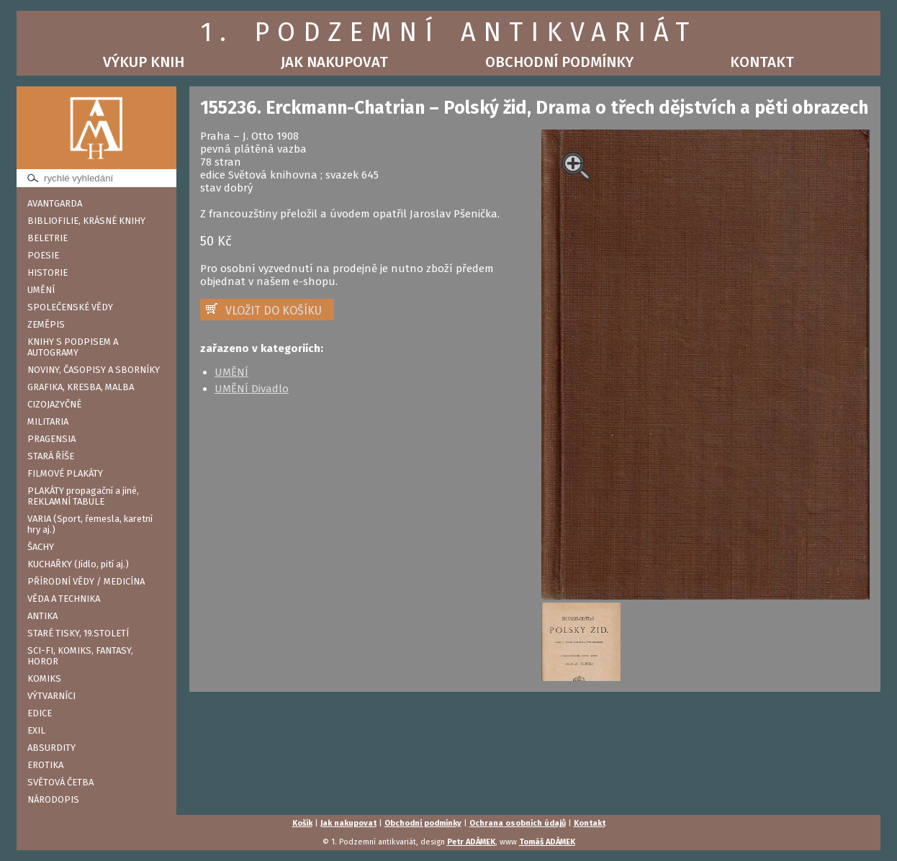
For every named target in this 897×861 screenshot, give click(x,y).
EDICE (39, 713)
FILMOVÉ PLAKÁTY (65, 473)
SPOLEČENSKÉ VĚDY (70, 307)
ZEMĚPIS (46, 324)
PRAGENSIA (51, 438)
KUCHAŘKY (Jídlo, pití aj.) (78, 564)
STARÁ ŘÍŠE (50, 456)
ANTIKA (42, 615)
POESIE (43, 255)
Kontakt (762, 62)
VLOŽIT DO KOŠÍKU (273, 310)
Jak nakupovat (334, 62)
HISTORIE (47, 272)
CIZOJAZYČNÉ (54, 404)
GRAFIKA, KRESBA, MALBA (80, 387)
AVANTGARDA (54, 203)
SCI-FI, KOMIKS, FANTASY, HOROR (80, 656)
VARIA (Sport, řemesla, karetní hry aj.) (90, 524)
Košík (302, 823)
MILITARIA (47, 421)
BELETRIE (47, 238)
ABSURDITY (51, 747)
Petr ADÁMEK (471, 842)
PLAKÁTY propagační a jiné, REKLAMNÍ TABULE (83, 496)
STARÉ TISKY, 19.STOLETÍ (78, 633)
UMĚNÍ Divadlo (252, 388)
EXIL (36, 730)
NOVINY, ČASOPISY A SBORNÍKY (93, 369)
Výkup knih (143, 62)
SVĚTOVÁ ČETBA (60, 782)
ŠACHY (40, 546)
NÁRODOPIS (53, 799)
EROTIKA (45, 764)
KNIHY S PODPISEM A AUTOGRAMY (72, 347)
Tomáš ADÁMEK (547, 842)
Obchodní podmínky (559, 62)
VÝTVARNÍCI (51, 695)
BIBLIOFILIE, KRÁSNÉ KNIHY (86, 220)
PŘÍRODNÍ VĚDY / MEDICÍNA (86, 581)
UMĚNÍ (41, 289)
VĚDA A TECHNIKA (63, 598)
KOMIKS (44, 678)
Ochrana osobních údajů (517, 823)
